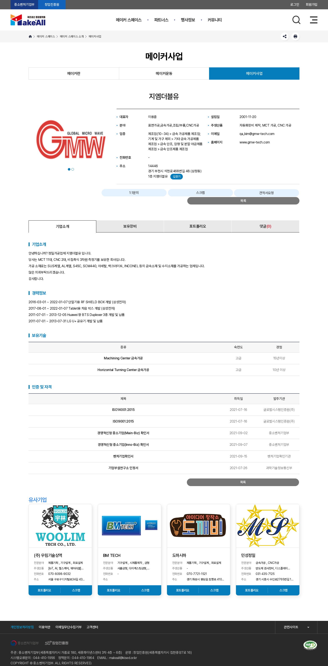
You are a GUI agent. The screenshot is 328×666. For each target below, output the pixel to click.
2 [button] (73, 169)
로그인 (294, 5)
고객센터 (92, 621)
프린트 (295, 36)
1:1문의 (196, 193)
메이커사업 (95, 36)
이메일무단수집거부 (68, 621)
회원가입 (311, 5)
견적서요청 (255, 193)
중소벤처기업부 (24, 5)
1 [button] (69, 169)
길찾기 (176, 176)
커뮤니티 (215, 19)
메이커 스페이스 (129, 19)
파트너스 (161, 19)
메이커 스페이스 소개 (72, 36)
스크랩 (226, 193)
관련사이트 (291, 621)
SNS (285, 36)
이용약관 (44, 621)
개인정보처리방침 (22, 621)
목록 (285, 193)
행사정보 (188, 19)
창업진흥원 (52, 5)
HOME (30, 36)
